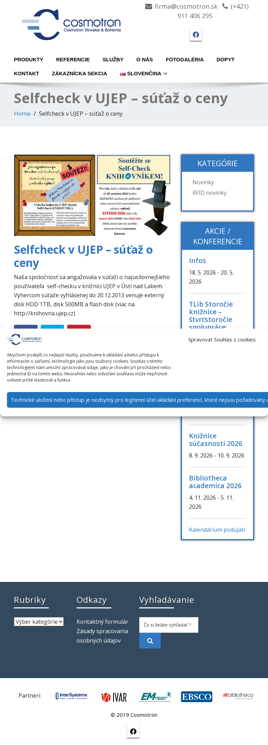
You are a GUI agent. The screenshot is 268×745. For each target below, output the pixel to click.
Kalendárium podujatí (217, 529)
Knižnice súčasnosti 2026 (215, 439)
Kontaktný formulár (102, 621)
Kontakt (26, 73)
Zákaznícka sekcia (79, 73)
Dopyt (225, 59)
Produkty (28, 59)
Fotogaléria (185, 59)
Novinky (203, 182)
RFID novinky (209, 192)
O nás (144, 59)
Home (22, 113)
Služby (113, 59)
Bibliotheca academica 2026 (215, 481)
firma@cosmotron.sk (186, 6)
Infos (197, 260)
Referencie (73, 59)
